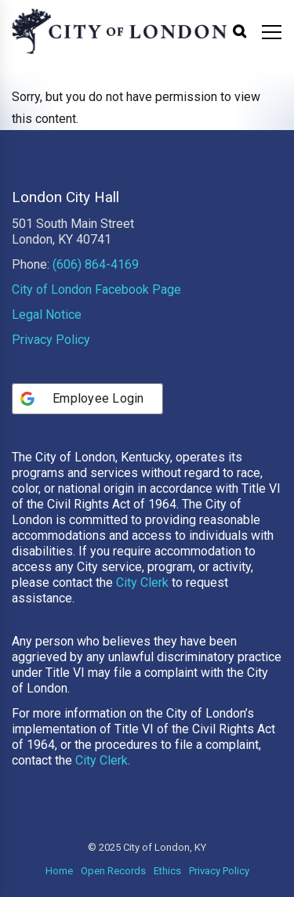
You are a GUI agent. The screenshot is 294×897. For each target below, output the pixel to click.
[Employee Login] (87, 398)
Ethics (167, 871)
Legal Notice (47, 314)
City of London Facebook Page (96, 289)
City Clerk (142, 582)
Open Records (113, 871)
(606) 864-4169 (96, 264)
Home (59, 871)
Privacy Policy (51, 339)
